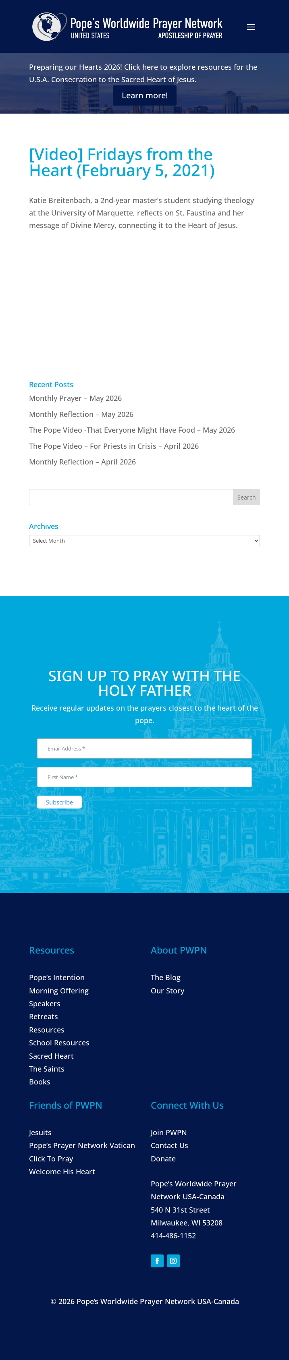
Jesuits (40, 1132)
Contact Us (169, 1145)
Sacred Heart (51, 1056)
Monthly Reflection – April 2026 (82, 461)
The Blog (166, 977)
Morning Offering (59, 990)
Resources (46, 1030)
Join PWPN (169, 1132)
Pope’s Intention (57, 977)
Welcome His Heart (62, 1171)
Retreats (43, 1016)
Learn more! (145, 95)
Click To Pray (51, 1158)
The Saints (46, 1069)
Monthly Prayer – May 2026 (75, 398)
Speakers (44, 1003)
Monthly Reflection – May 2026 (81, 414)
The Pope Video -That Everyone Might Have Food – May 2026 (132, 430)
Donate (163, 1158)
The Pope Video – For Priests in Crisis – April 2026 (114, 446)
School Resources (59, 1042)
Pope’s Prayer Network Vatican (82, 1145)
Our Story (167, 990)
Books (39, 1081)
